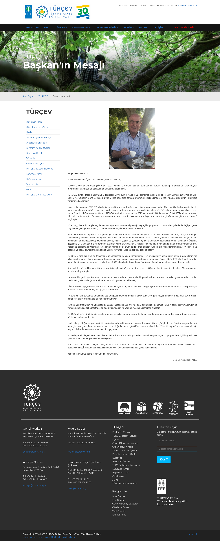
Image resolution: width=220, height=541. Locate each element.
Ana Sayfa (28, 96)
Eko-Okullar (118, 500)
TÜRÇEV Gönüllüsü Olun (39, 194)
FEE (47, 27)
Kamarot (192, 534)
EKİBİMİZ (129, 27)
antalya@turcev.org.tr (34, 485)
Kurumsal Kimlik (34, 174)
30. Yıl (29, 189)
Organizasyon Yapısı (36, 142)
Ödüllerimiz (32, 184)
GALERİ (143, 27)
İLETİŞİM (158, 27)
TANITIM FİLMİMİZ (183, 27)
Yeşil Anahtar (119, 511)
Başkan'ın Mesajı (34, 122)
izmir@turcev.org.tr (78, 488)
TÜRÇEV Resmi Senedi (38, 127)
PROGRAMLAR (81, 27)
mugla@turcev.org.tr (79, 451)
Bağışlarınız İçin (34, 179)
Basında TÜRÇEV (35, 163)
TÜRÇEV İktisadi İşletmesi (39, 168)
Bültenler (31, 158)
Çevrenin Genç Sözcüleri (125, 503)
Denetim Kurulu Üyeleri (38, 153)
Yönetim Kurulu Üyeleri (38, 148)
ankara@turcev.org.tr (187, 5)
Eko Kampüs (119, 514)
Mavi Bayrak (118, 496)
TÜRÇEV (61, 27)
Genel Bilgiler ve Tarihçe (38, 137)
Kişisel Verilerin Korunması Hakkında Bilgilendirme (49, 537)
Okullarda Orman (121, 507)
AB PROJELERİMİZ (107, 27)
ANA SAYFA (32, 27)
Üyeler (29, 132)
